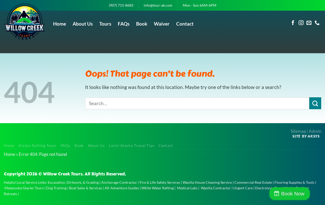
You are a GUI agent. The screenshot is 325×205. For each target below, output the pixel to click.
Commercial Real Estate (253, 182)
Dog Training (56, 188)
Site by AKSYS (306, 136)
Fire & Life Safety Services (160, 182)
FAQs (123, 24)
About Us (83, 24)
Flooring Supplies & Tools (294, 182)
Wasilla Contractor (216, 188)
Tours (105, 24)
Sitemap (298, 131)
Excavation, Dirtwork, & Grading (73, 182)
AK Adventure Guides (122, 188)
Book (141, 24)
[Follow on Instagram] (301, 23)
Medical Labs (187, 188)
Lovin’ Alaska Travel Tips (131, 145)
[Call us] (317, 23)
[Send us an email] (309, 23)
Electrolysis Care (268, 188)
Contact (184, 24)
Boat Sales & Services (85, 188)
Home (59, 24)
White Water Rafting (157, 188)
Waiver (162, 24)
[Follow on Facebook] (293, 23)
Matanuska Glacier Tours (24, 188)
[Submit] (315, 103)
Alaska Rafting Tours (37, 145)
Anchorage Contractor (119, 182)
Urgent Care (243, 188)
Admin (315, 131)
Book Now (303, 193)
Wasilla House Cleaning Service (207, 182)
